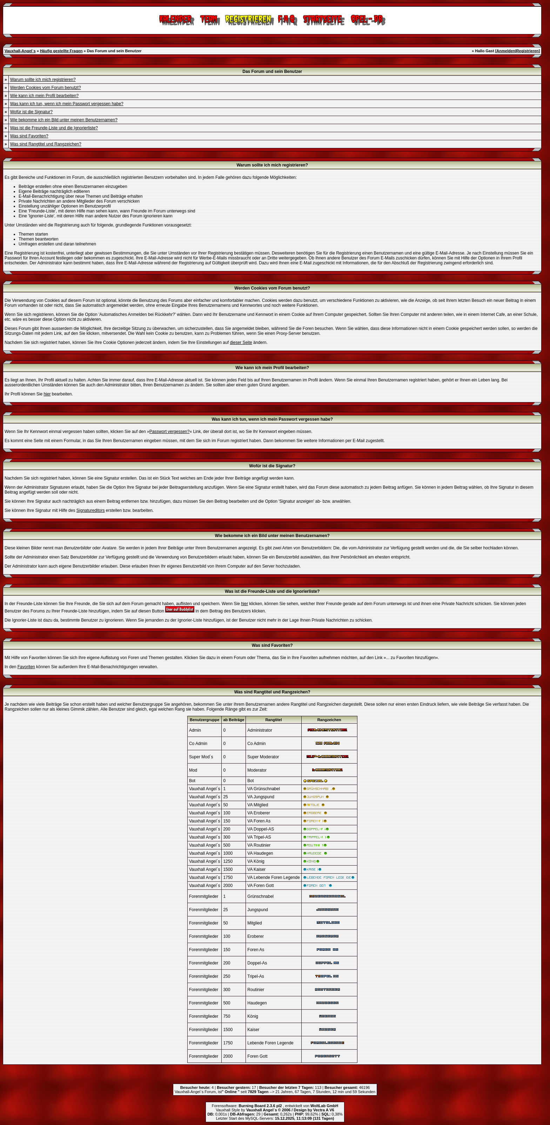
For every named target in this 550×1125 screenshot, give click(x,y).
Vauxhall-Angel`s (20, 51)
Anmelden (505, 51)
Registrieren (527, 51)
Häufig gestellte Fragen (61, 51)
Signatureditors (90, 510)
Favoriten (26, 666)
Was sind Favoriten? (29, 136)
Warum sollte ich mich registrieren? (43, 79)
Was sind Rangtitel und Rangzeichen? (45, 144)
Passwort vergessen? (169, 431)
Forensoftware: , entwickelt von (275, 1106)
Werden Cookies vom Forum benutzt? (45, 87)
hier (47, 394)
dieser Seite (241, 342)
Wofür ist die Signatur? (31, 111)
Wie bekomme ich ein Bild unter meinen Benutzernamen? (64, 119)
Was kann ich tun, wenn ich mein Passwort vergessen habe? (66, 103)
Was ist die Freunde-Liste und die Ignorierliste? (54, 128)
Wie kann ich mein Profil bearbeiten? (44, 95)
